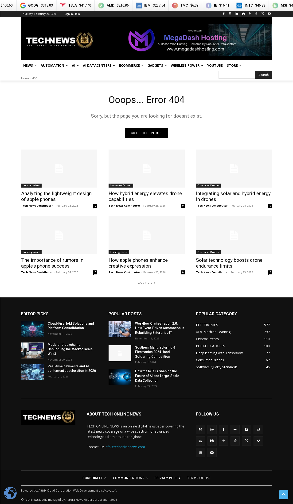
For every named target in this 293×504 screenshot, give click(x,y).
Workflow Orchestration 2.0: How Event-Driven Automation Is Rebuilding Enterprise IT (159, 328)
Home (25, 78)
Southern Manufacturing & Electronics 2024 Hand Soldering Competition (155, 352)
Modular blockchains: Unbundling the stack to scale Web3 (70, 349)
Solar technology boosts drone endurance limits (229, 263)
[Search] (263, 75)
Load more (146, 283)
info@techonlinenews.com (125, 447)
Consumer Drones (121, 185)
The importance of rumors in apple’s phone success (52, 263)
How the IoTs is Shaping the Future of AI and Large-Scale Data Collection (157, 375)
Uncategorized (31, 185)
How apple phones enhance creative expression (138, 263)
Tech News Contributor (37, 205)
